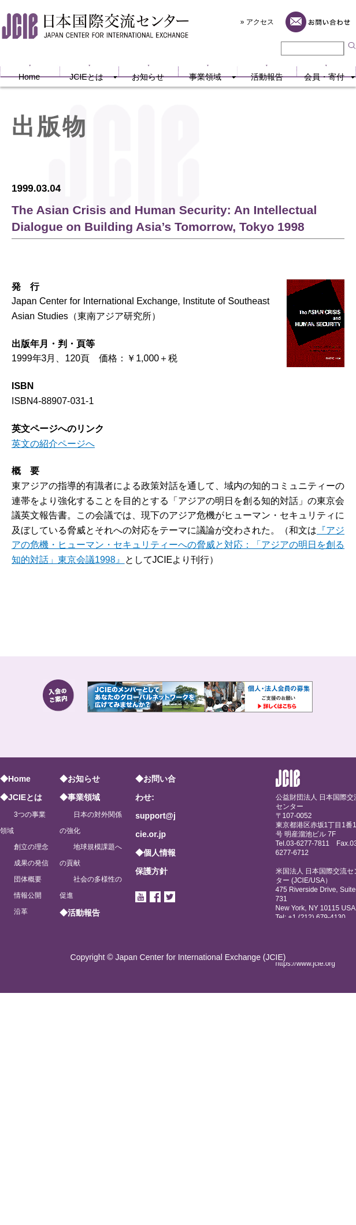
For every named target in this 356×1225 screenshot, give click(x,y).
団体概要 (28, 879)
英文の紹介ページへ (53, 444)
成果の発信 (31, 863)
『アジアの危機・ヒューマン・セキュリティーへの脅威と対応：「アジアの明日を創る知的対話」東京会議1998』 (178, 545)
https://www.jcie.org (305, 963)
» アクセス (257, 22)
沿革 (21, 911)
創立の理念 (31, 847)
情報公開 (28, 895)
